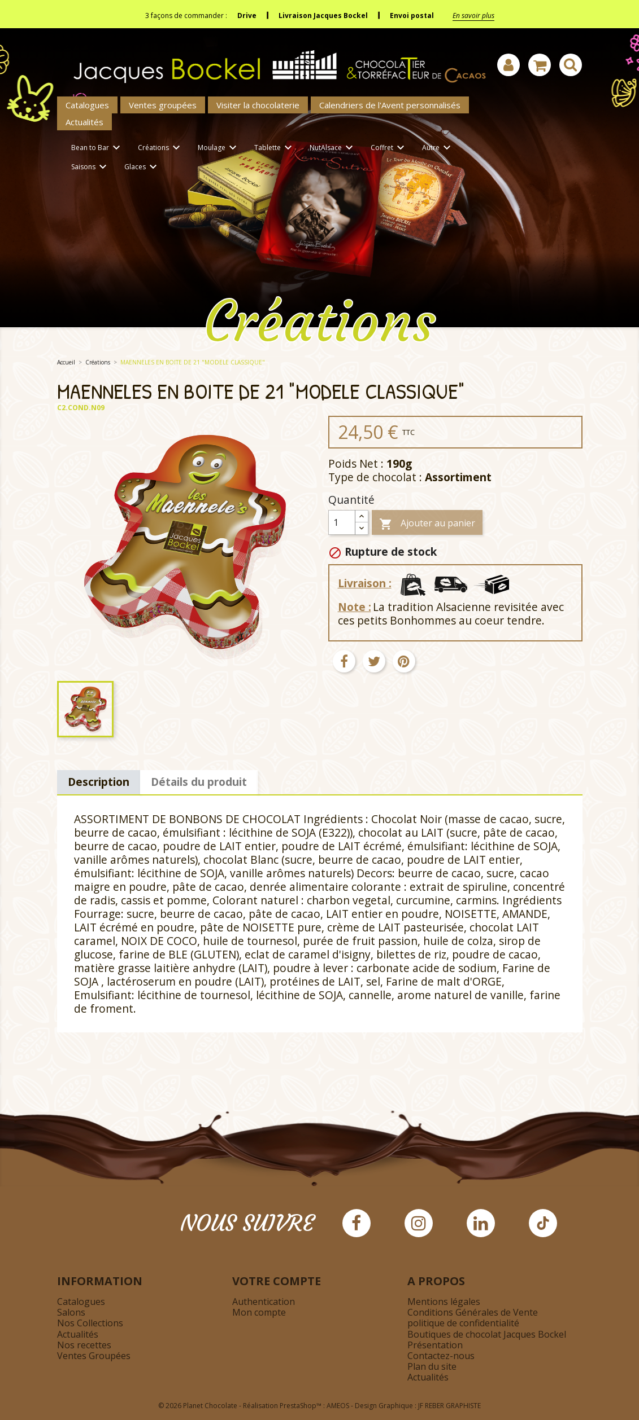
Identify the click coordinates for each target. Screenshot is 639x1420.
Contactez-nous (441, 1355)
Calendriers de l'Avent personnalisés (389, 105)
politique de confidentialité (463, 1323)
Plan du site (432, 1366)
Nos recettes (84, 1345)
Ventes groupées (163, 105)
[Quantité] (341, 522)
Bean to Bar (97, 148)
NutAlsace (333, 148)
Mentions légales (443, 1301)
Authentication (263, 1301)
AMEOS (338, 1405)
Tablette (274, 148)
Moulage (219, 148)
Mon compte (259, 1312)
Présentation (435, 1345)
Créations (161, 148)
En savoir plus (473, 15)
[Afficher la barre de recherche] (570, 65)
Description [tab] (98, 781)
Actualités (84, 122)
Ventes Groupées (94, 1355)
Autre (438, 148)
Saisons (90, 167)
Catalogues (87, 105)
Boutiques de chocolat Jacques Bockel (486, 1334)
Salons (71, 1312)
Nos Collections (90, 1323)
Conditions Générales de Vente (472, 1312)
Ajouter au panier (427, 524)
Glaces (142, 167)
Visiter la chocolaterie (257, 105)
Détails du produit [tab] (199, 781)
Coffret (389, 148)
